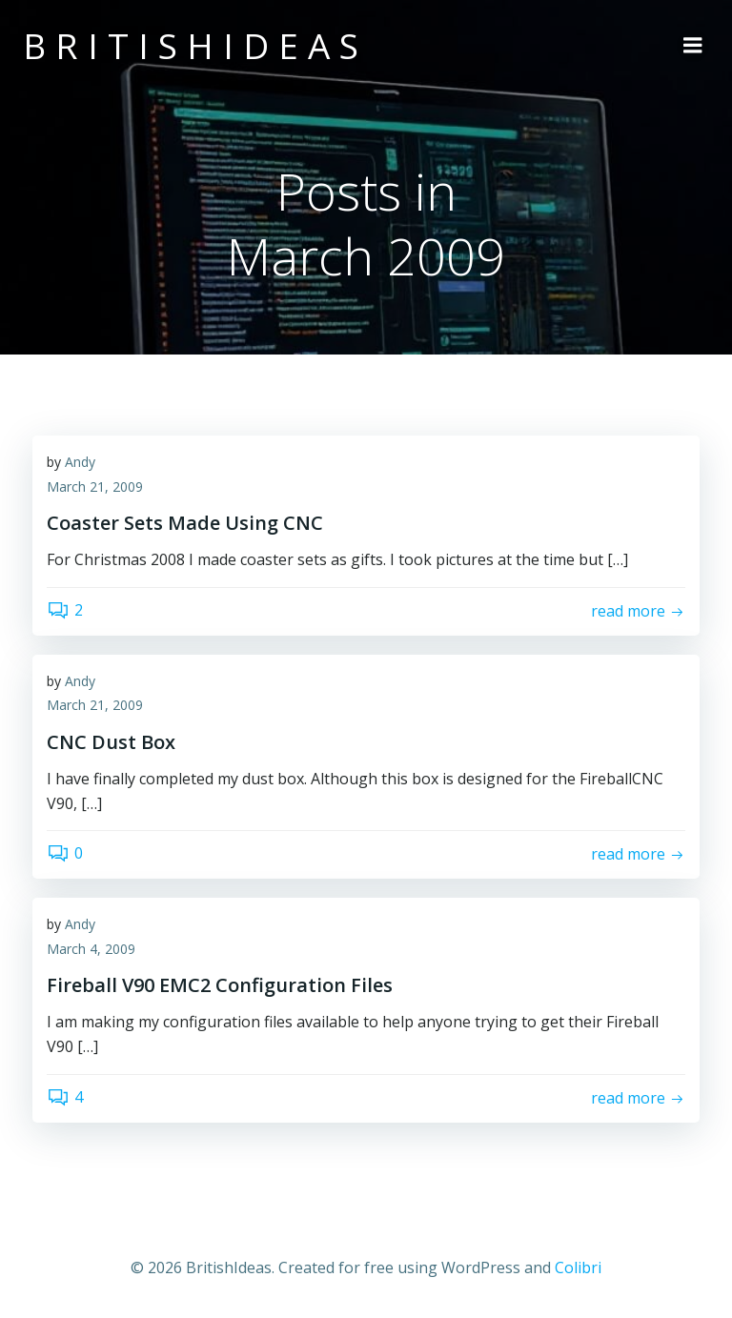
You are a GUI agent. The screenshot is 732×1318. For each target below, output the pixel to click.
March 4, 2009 (91, 949)
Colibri (578, 1267)
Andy (80, 462)
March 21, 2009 (95, 486)
